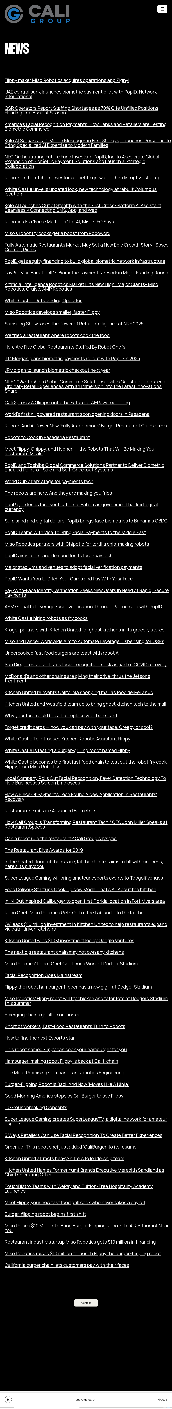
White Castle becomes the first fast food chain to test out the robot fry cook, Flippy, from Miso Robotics (86, 764)
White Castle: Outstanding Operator (43, 300)
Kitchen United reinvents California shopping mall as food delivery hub (79, 692)
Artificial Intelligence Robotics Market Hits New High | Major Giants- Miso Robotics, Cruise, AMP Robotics (81, 286)
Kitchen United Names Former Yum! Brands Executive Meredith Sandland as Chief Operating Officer (84, 1172)
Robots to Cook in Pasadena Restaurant (47, 437)
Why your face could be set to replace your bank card (61, 715)
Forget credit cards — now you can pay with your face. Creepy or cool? (79, 727)
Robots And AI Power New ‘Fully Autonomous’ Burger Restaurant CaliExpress (86, 425)
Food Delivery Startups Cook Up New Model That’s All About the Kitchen (80, 889)
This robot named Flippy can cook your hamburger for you (66, 1049)
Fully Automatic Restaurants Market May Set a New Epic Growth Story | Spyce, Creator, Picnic (87, 247)
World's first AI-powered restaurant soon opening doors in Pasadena (77, 414)
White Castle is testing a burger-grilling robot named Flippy (67, 750)
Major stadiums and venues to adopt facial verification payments (73, 567)
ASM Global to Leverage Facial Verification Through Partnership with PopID (83, 606)
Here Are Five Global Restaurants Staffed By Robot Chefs (65, 347)
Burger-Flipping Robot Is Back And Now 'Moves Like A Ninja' (67, 1084)
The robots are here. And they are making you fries (58, 493)
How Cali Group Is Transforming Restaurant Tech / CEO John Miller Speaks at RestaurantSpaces (86, 824)
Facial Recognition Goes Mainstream (43, 975)
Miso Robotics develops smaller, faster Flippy (52, 312)
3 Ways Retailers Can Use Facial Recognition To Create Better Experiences (83, 1135)
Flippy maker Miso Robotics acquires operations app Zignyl (67, 80)
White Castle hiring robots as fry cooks (46, 618)
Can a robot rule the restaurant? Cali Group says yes (61, 838)
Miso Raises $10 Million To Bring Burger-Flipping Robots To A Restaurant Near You (87, 1228)
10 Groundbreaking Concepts (36, 1107)
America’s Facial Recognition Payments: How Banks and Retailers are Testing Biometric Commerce (86, 126)
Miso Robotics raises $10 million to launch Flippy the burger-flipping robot (83, 1253)
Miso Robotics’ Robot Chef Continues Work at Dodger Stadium (71, 963)
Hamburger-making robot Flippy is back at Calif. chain (61, 1061)
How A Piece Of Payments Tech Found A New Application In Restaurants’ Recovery (81, 796)
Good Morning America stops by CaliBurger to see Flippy (64, 1096)
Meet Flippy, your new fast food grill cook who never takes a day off (75, 1202)
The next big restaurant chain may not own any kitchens (64, 952)
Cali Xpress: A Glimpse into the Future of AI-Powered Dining (67, 402)
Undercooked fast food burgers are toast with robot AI (62, 653)
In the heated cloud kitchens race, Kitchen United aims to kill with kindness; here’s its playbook (84, 864)
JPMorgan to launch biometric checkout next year (57, 370)
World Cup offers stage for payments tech (49, 481)
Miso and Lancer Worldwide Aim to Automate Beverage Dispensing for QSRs (84, 641)
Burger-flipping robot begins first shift (45, 1214)
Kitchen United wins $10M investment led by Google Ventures (69, 940)
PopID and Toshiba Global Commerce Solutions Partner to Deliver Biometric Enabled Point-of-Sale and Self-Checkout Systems (84, 467)
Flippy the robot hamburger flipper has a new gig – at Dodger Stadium (78, 987)
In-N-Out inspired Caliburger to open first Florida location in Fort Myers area (85, 901)
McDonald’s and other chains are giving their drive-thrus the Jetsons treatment (77, 678)
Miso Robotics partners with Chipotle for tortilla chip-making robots (77, 544)
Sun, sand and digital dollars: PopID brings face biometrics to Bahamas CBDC (86, 520)
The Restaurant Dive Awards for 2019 (44, 850)
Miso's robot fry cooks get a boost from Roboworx (57, 233)
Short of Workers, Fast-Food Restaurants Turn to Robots (65, 1026)
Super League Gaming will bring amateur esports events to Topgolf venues (84, 878)
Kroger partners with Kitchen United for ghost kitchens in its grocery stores (84, 629)
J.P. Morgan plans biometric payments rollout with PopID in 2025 (72, 358)
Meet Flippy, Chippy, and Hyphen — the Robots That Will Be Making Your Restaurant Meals (80, 451)
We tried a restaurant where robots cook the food (57, 335)
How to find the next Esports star (40, 1038)
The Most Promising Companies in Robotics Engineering (64, 1072)
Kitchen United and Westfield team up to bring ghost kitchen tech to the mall (85, 704)
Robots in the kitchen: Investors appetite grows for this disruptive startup (83, 177)
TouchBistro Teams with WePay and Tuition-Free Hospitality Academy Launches (79, 1188)
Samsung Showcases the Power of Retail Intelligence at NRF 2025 (74, 323)
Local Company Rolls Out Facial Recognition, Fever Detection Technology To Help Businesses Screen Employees (85, 780)
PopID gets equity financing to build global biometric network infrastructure (85, 261)
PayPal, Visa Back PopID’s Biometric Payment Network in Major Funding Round (86, 272)
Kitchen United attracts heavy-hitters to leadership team (64, 1158)
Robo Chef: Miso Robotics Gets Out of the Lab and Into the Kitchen (75, 912)
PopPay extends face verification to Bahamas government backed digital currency (81, 507)
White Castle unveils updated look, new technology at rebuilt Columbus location (81, 191)
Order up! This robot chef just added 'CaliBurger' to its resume (70, 1147)
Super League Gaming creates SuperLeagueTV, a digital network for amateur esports (86, 1121)
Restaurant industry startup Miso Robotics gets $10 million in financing (80, 1242)
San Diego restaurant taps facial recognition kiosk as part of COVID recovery (86, 664)
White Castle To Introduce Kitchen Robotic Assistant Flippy (67, 738)
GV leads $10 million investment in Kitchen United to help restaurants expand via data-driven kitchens (86, 926)
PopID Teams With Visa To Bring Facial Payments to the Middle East (75, 532)
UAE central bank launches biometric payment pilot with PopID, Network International (81, 94)
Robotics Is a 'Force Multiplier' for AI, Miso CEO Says (59, 221)
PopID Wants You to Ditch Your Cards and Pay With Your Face (69, 578)
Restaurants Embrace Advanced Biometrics (51, 810)
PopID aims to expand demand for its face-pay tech (59, 555)
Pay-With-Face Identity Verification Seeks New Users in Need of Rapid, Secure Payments (87, 592)
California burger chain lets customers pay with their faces (67, 1265)
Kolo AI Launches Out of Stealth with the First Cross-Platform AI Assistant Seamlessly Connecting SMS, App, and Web (83, 207)
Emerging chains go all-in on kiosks (42, 1014)
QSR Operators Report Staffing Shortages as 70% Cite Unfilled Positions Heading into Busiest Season (81, 110)
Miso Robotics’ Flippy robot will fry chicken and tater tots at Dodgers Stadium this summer (86, 1000)
